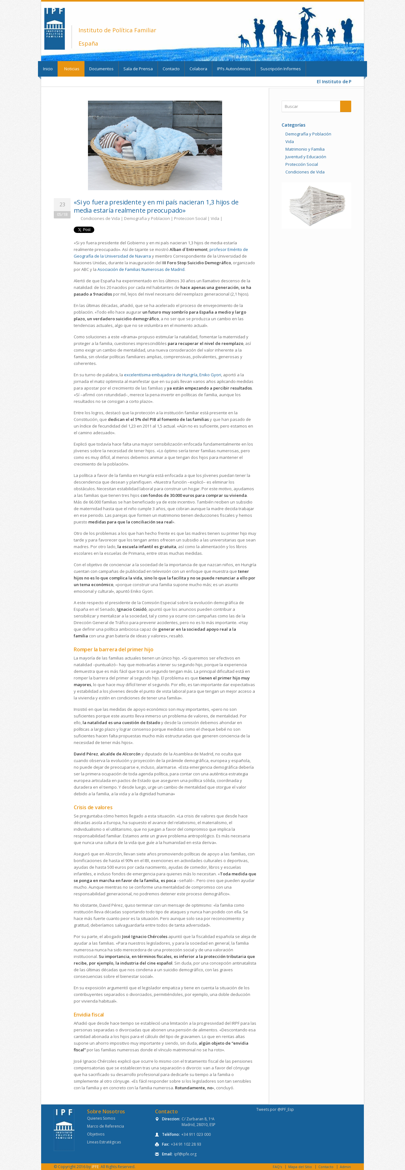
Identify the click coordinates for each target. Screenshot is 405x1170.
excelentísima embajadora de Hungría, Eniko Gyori (172, 375)
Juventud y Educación (305, 157)
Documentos (101, 69)
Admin (345, 1166)
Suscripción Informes (280, 69)
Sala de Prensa (138, 69)
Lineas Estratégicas (104, 1142)
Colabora (198, 69)
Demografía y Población (308, 134)
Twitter (316, 53)
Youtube (351, 53)
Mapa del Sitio (300, 1166)
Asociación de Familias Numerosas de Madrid (140, 269)
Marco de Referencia (105, 1126)
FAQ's (277, 1166)
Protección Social (301, 164)
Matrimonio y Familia (305, 149)
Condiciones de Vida (100, 218)
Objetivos (95, 1134)
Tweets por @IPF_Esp (275, 1109)
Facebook (334, 53)
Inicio (48, 69)
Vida (215, 218)
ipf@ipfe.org (185, 1154)
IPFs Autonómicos (234, 69)
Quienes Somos (101, 1118)
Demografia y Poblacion (147, 218)
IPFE (95, 1166)
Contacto (171, 69)
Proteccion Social (190, 218)
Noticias (71, 69)
